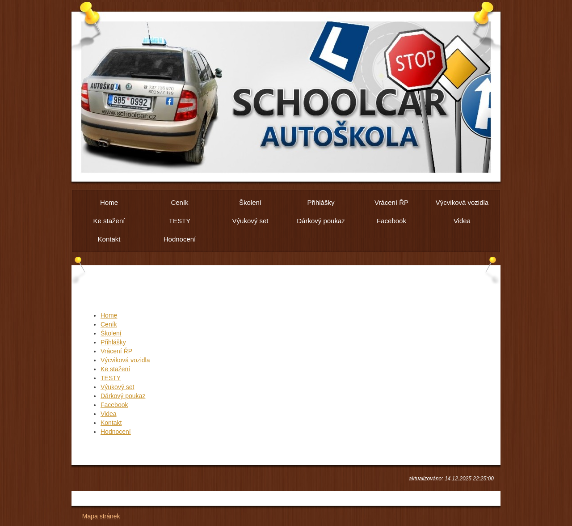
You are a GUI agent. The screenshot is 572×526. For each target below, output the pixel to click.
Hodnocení (116, 431)
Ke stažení (115, 369)
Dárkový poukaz (123, 395)
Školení (111, 333)
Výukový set (117, 386)
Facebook (114, 404)
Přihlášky (113, 342)
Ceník (109, 324)
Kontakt (111, 422)
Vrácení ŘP (116, 351)
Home (109, 315)
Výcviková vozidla (125, 360)
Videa (109, 413)
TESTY (111, 378)
